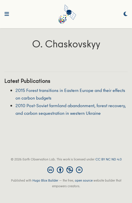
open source (84, 180)
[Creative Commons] (66, 169)
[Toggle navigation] (7, 14)
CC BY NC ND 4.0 (108, 159)
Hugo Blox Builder (45, 180)
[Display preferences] (125, 14)
